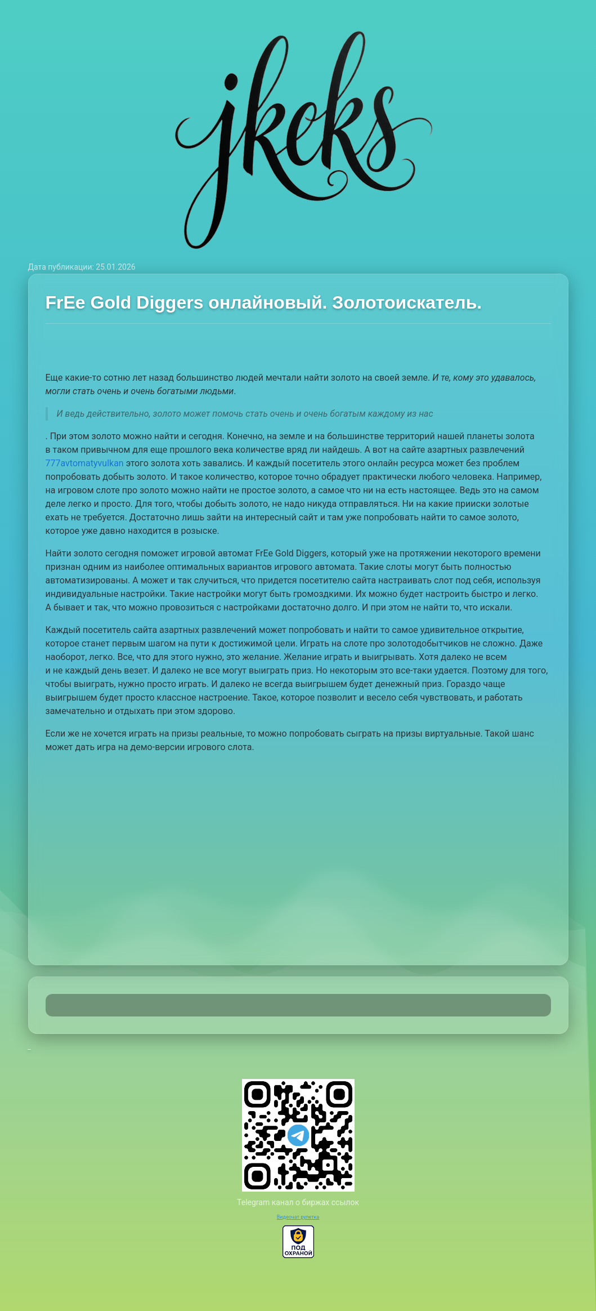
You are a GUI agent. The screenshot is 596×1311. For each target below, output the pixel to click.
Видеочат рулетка (298, 1217)
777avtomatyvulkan (85, 463)
